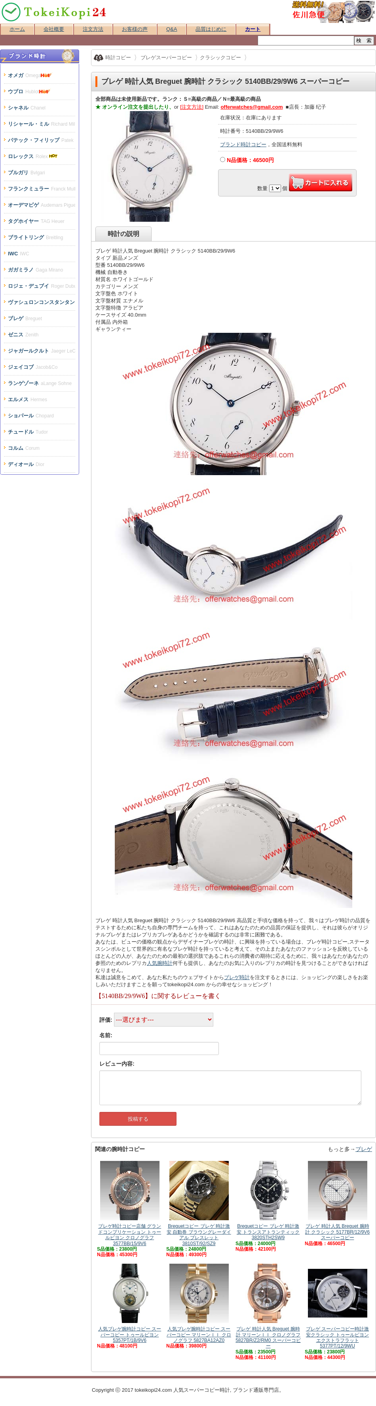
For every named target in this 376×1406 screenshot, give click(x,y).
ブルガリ (26, 173)
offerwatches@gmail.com (251, 107)
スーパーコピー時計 (54, 12)
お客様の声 (135, 29)
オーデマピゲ (41, 205)
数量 (262, 188)
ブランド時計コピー (243, 144)
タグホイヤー (36, 221)
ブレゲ (363, 1149)
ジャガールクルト (41, 351)
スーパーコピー (202, 1390)
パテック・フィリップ (41, 140)
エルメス (27, 399)
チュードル (28, 432)
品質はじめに (211, 29)
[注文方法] (191, 107)
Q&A (171, 29)
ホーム (17, 29)
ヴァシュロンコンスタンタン (41, 302)
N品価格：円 (250, 160)
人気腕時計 (160, 963)
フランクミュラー (41, 189)
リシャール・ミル (41, 124)
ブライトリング (35, 237)
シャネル (27, 108)
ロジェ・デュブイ (41, 286)
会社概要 (54, 29)
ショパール (31, 416)
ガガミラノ (35, 270)
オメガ (31, 75)
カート (252, 29)
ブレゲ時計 (237, 977)
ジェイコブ (32, 367)
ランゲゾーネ (40, 383)
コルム (24, 448)
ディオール (26, 464)
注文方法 (93, 29)
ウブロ (30, 91)
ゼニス (23, 335)
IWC (18, 254)
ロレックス (33, 156)
